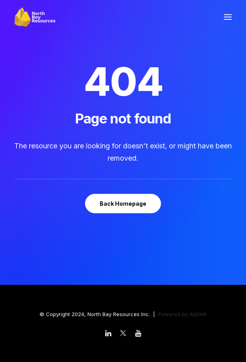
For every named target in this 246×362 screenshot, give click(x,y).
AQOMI (197, 314)
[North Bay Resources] (34, 17)
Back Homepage (123, 203)
